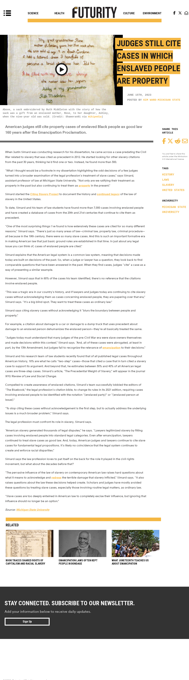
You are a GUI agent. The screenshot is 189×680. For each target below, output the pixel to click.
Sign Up (27, 621)
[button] (61, 70)
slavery (168, 185)
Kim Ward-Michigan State (161, 100)
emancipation (111, 347)
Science (33, 13)
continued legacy (108, 194)
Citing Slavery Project (44, 194)
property (84, 185)
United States (173, 190)
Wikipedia (95, 116)
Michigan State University (32, 509)
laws (165, 180)
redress (56, 477)
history (168, 174)
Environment (152, 13)
